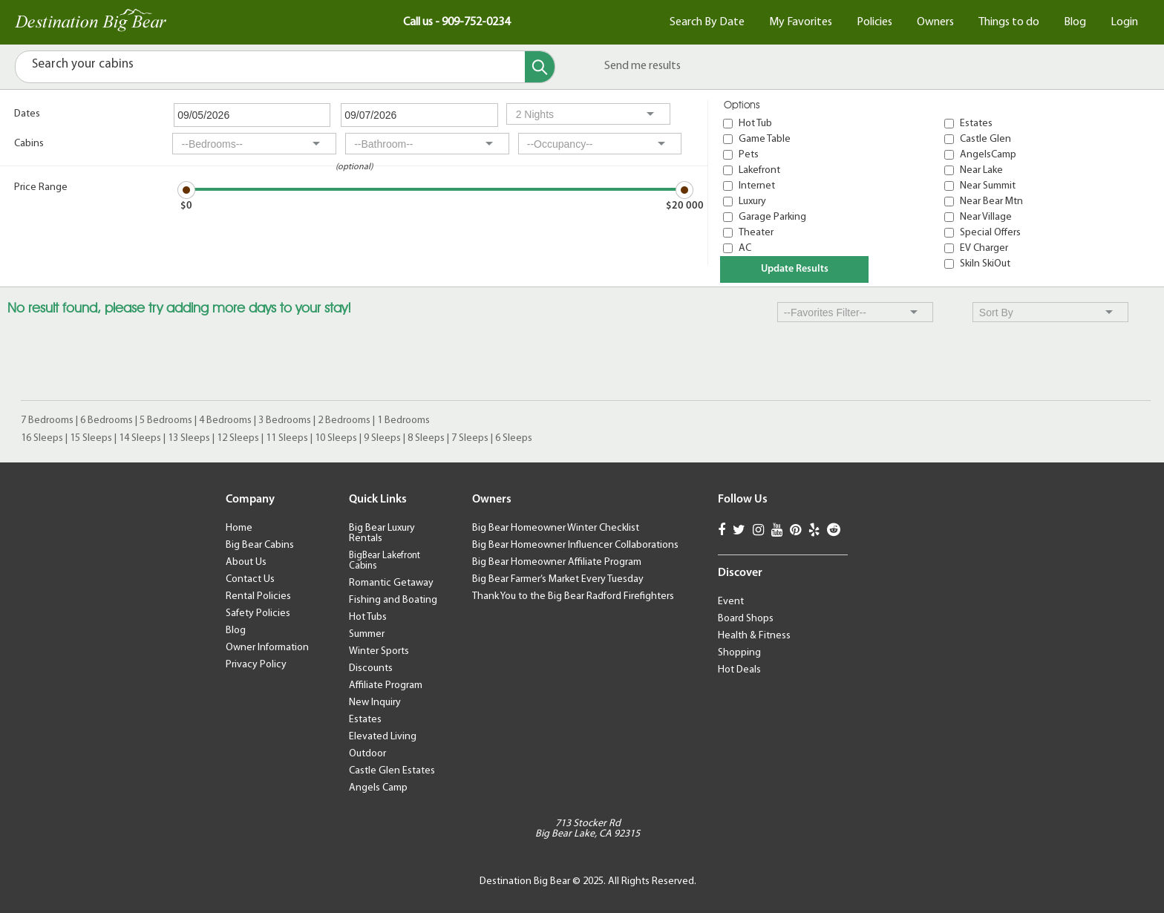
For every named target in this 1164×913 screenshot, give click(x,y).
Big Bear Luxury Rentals (382, 533)
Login (1124, 22)
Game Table (765, 139)
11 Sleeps (287, 438)
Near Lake (981, 170)
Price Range (41, 187)
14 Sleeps (140, 438)
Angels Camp (378, 787)
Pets (749, 154)
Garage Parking (772, 217)
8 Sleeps (426, 438)
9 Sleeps (382, 438)
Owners (935, 22)
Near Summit (988, 186)
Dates (27, 114)
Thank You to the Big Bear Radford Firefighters (573, 596)
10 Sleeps (336, 438)
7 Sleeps (469, 438)
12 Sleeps (238, 438)
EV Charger (984, 248)
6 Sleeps (513, 438)
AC (745, 248)
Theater (756, 232)
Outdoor (367, 753)
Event (731, 601)
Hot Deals (739, 669)
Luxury (752, 201)
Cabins (29, 143)
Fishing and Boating (393, 600)
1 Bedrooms (403, 420)
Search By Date (707, 22)
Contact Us (250, 579)
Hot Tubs (368, 617)
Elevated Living (382, 736)
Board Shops (746, 618)
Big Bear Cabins (260, 545)
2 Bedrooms (344, 420)
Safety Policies (258, 613)
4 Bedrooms (225, 420)
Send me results (642, 66)
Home (239, 528)
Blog (1075, 22)
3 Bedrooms (284, 420)
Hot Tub (755, 123)
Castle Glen (985, 139)
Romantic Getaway (391, 583)
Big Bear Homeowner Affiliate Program (556, 562)
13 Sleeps (189, 438)
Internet (757, 186)
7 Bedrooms (47, 420)
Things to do (1008, 22)
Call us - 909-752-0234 (456, 22)
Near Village (986, 217)
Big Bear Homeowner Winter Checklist (555, 528)
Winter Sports (379, 651)
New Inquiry (375, 702)
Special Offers (990, 232)
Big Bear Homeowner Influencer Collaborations (575, 545)
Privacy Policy (256, 664)
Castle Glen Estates (392, 770)
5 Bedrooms (166, 420)
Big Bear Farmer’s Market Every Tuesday (558, 579)
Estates (976, 123)
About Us (246, 562)
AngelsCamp (988, 154)
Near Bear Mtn (991, 201)
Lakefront (759, 170)
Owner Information (267, 647)
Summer (367, 634)
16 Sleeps (42, 438)
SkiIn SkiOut (985, 263)
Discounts (371, 668)
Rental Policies (258, 596)
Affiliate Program (385, 685)
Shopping (739, 652)
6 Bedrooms (106, 420)
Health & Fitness (754, 635)
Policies (874, 22)
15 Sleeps (91, 438)
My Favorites (800, 22)
